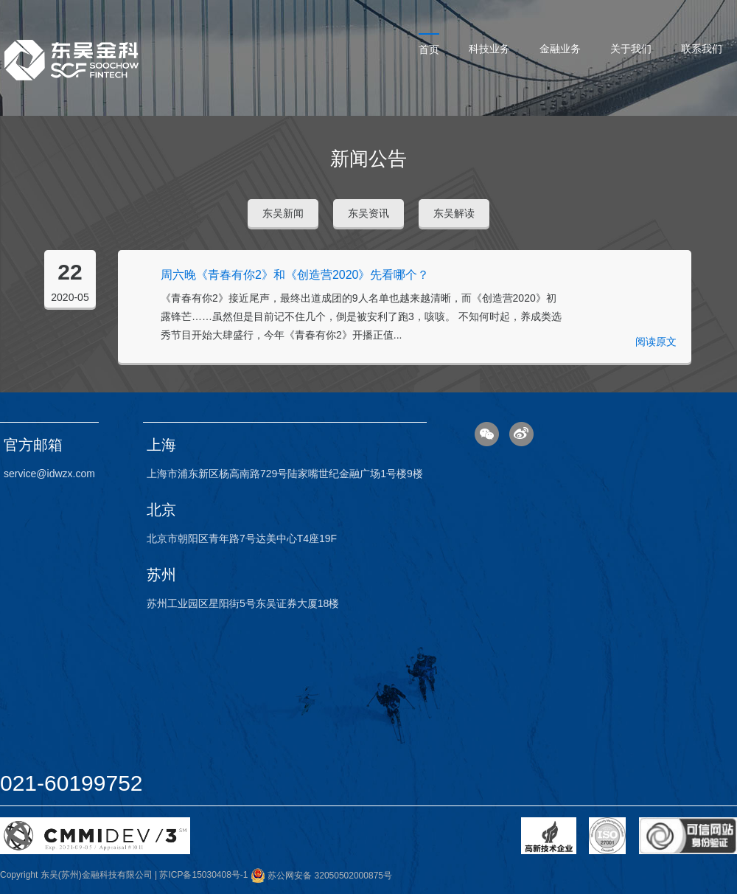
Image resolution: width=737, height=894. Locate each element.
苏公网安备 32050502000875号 (321, 875)
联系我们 (701, 49)
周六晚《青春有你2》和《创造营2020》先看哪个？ (295, 274)
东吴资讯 (368, 213)
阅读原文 (656, 341)
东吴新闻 (283, 213)
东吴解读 (454, 213)
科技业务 (489, 49)
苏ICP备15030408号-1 (203, 875)
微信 (487, 434)
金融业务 (560, 49)
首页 (429, 49)
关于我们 (631, 49)
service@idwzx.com (49, 473)
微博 (521, 434)
